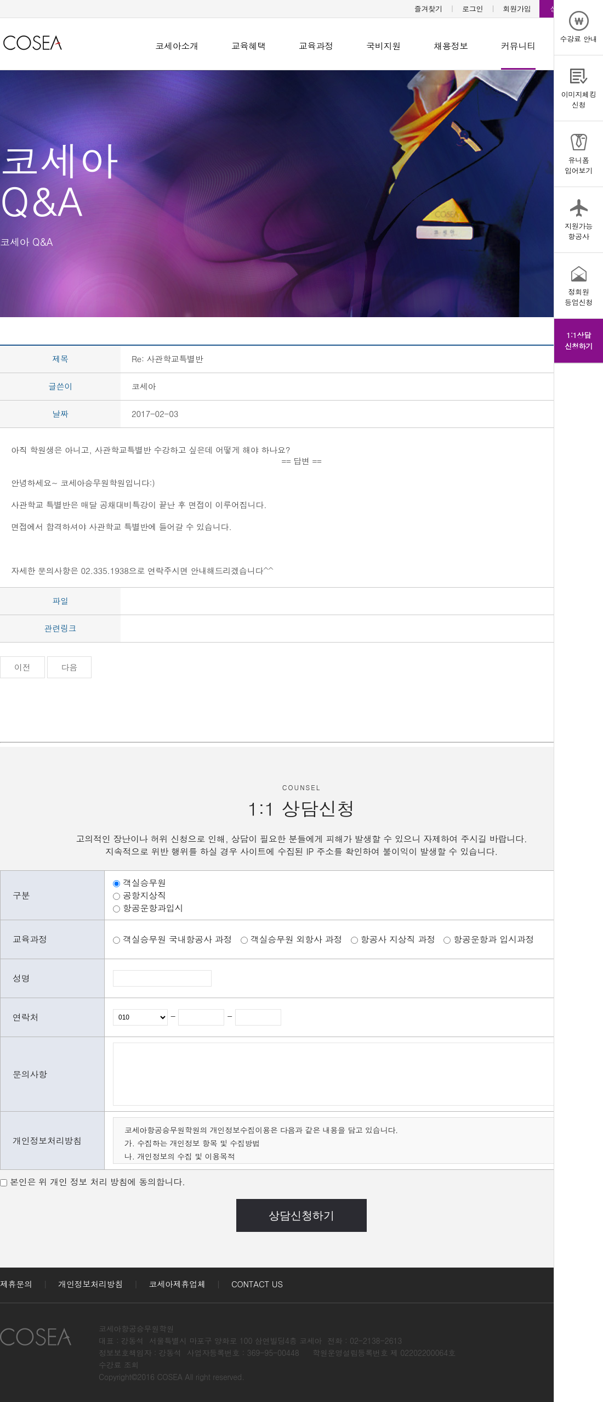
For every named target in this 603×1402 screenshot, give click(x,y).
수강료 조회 (119, 1364)
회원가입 (517, 8)
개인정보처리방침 (90, 1284)
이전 (22, 667)
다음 (69, 667)
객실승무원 (144, 882)
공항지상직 (144, 895)
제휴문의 (16, 1284)
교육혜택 (248, 46)
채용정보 (451, 46)
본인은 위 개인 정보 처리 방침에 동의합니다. (97, 1181)
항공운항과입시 (153, 908)
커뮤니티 (518, 46)
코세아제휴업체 (177, 1284)
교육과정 (316, 46)
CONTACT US (257, 1284)
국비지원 (383, 46)
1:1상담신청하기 (579, 340)
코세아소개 (176, 46)
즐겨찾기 (428, 8)
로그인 (472, 8)
